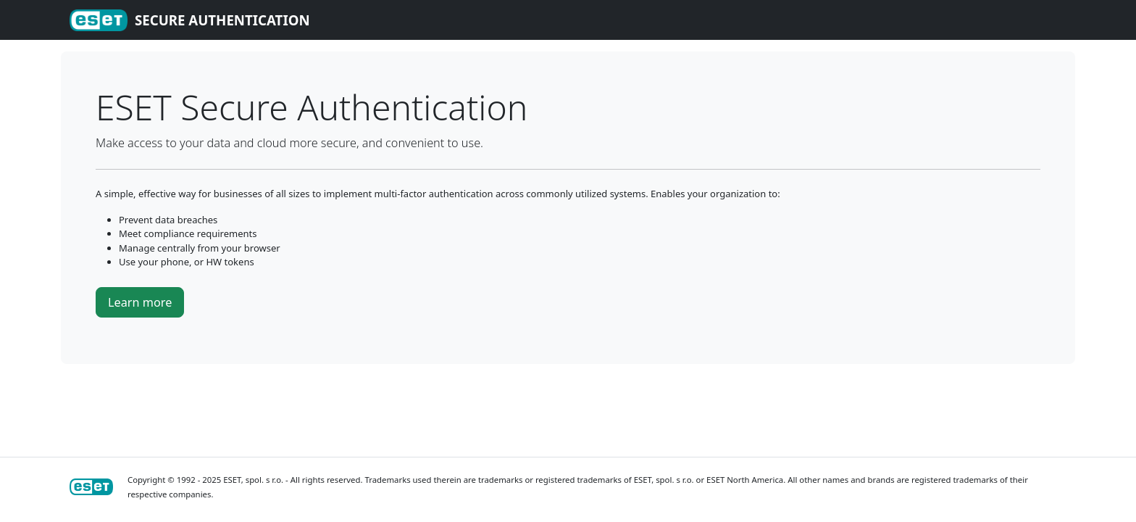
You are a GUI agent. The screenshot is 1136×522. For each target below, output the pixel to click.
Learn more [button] (140, 302)
